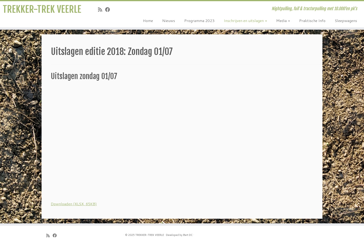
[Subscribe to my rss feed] (101, 9)
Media (283, 20)
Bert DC (187, 235)
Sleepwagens (346, 20)
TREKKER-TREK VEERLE (42, 9)
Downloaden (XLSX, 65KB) (74, 203)
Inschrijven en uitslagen (245, 20)
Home (148, 20)
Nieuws (168, 20)
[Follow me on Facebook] (109, 9)
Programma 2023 (199, 20)
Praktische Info (312, 20)
